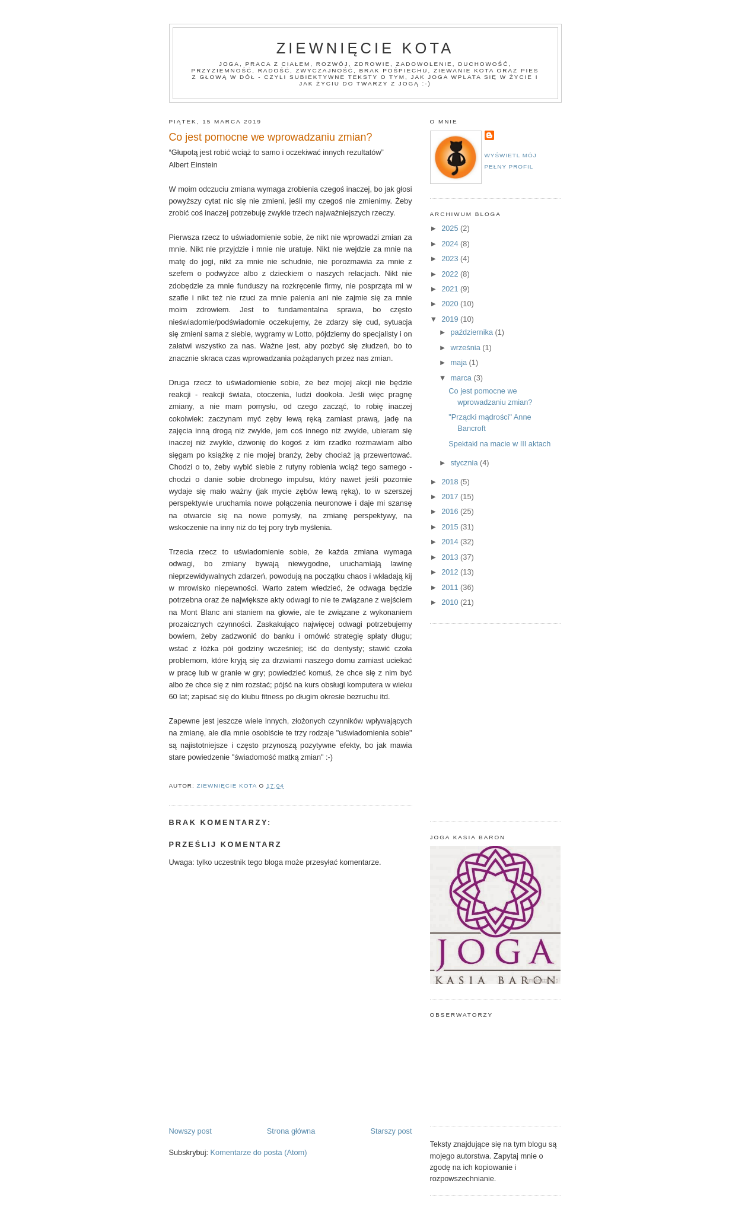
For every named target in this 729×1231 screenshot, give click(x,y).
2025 (450, 228)
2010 (450, 602)
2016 (450, 511)
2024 (450, 243)
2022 (450, 273)
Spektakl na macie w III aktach (499, 443)
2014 (450, 541)
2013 (450, 557)
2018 (450, 481)
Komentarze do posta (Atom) (259, 1152)
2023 (450, 258)
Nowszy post (190, 1131)
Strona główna (291, 1131)
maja (459, 362)
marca (461, 377)
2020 (450, 303)
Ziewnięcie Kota (365, 48)
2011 (450, 587)
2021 (450, 288)
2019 (450, 319)
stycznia (465, 462)
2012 (450, 571)
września (466, 347)
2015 (450, 526)
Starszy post (391, 1131)
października (472, 332)
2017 (450, 496)
